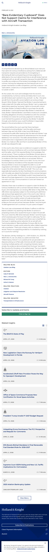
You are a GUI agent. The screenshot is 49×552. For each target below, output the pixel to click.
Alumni (4, 534)
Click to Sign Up (24, 314)
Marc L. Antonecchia (8, 33)
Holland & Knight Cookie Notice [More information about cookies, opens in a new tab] (26, 550)
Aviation (6, 289)
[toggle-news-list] (46, 325)
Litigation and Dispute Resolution (14, 291)
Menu (45, 2)
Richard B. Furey (9, 279)
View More (24, 498)
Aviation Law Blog (9, 267)
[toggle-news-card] (43, 325)
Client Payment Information (12, 529)
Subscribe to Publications (24, 525)
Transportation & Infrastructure (14, 301)
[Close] (45, 545)
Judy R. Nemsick (9, 274)
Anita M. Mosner (9, 282)
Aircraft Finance (9, 294)
